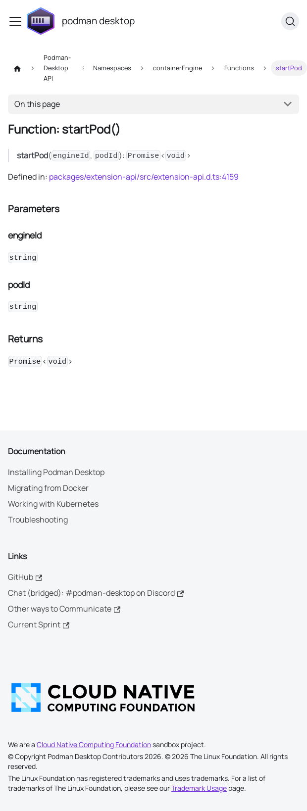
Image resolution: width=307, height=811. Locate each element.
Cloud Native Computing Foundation (94, 744)
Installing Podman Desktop (56, 472)
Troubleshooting (38, 519)
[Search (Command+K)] (290, 21)
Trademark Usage (199, 788)
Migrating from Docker (48, 487)
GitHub (25, 577)
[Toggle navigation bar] (15, 21)
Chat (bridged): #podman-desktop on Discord (96, 592)
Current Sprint (38, 624)
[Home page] (17, 68)
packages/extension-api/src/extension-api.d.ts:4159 (144, 176)
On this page (37, 103)
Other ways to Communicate (64, 608)
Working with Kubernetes (53, 503)
